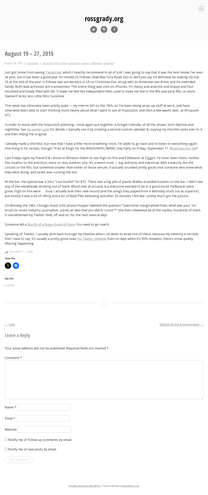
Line (10, 324)
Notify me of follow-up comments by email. (40, 440)
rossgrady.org (104, 18)
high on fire (60, 63)
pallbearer (96, 63)
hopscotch (74, 63)
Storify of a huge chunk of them (51, 224)
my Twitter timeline (91, 239)
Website (11, 429)
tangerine (108, 63)
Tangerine (53, 72)
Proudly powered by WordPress (84, 486)
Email (10, 418)
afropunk (47, 63)
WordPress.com (131, 486)
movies (85, 63)
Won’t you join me (182, 148)
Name (10, 407)
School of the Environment (181, 324)
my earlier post (38, 129)
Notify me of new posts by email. (32, 449)
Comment (13, 358)
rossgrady (32, 63)
